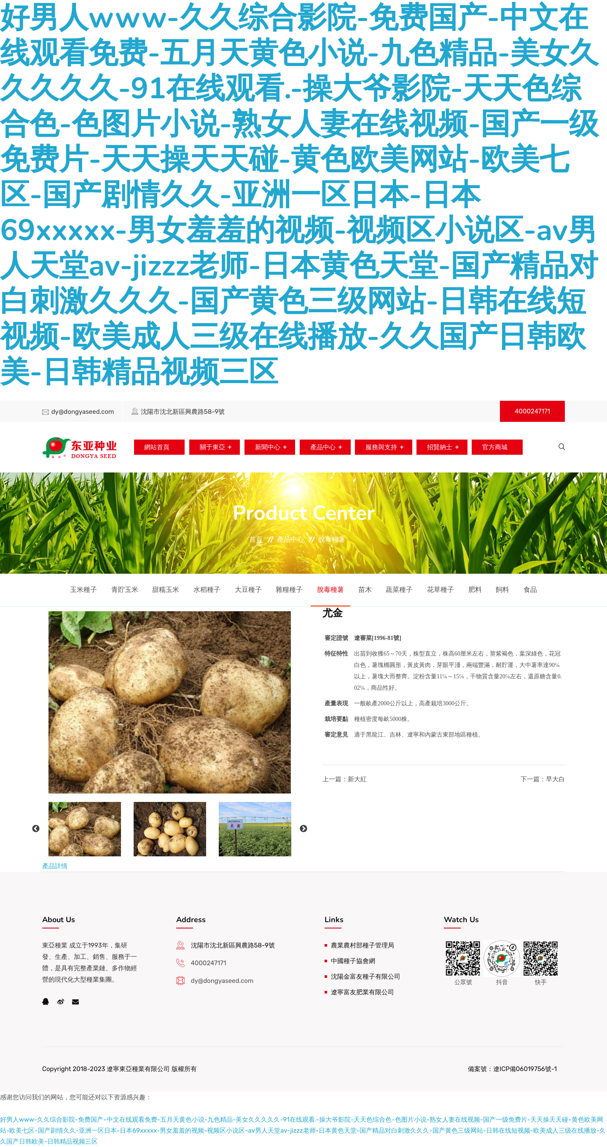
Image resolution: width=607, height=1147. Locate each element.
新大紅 (357, 779)
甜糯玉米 (165, 590)
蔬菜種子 (399, 590)
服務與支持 (381, 447)
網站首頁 (155, 447)
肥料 (475, 590)
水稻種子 (206, 590)
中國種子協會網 (353, 961)
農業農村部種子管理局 (362, 945)
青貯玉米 (124, 590)
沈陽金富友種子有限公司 (365, 976)
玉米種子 (83, 590)
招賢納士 (440, 447)
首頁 (256, 539)
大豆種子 (248, 590)
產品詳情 (54, 866)
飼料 (502, 590)
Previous (36, 829)
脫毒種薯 (331, 539)
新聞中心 (266, 447)
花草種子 (440, 590)
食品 (530, 590)
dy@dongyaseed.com (82, 412)
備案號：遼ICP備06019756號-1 (512, 1069)
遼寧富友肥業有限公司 (362, 992)
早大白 (555, 779)
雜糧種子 (289, 590)
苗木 (365, 590)
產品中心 (322, 447)
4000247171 (532, 411)
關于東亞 (211, 447)
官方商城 (495, 447)
